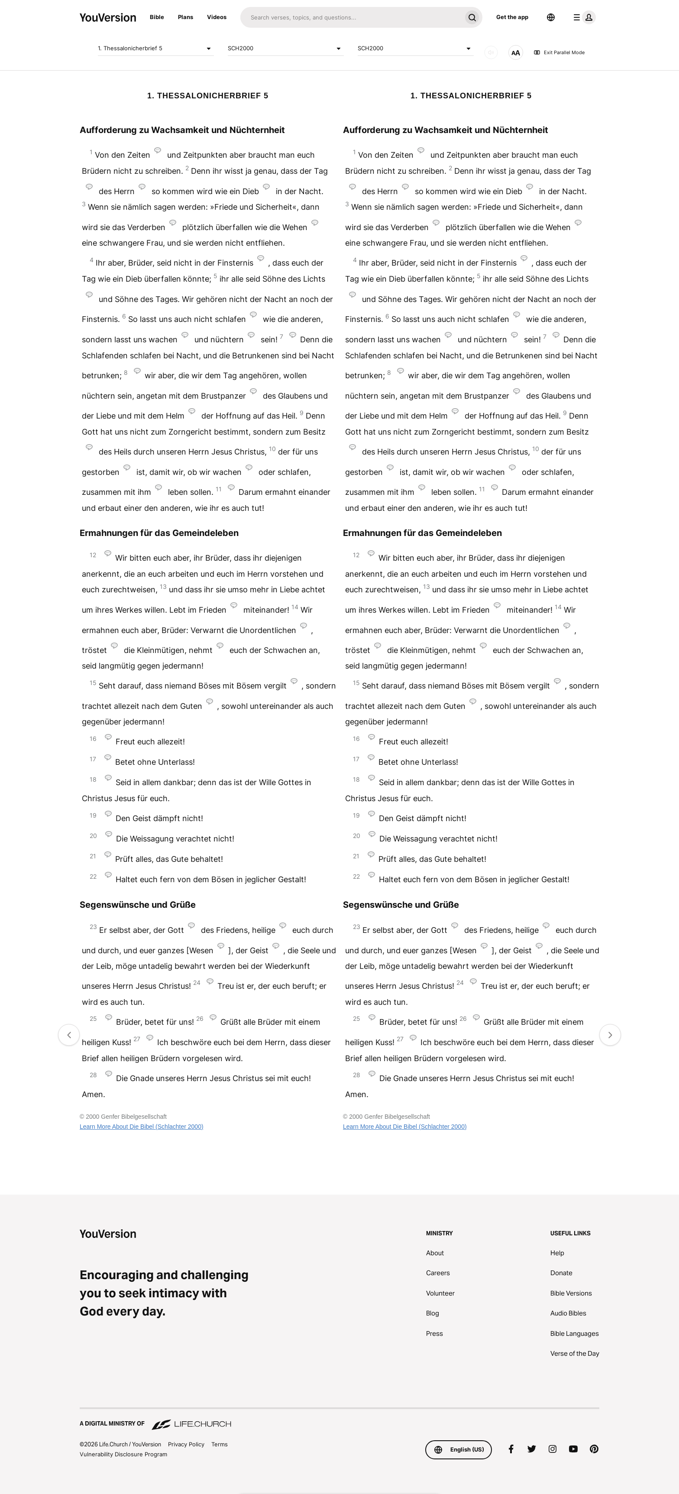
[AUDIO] (491, 52)
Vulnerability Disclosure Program (123, 1454)
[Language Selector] (550, 17)
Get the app (512, 16)
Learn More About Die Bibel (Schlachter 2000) (142, 1126)
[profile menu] (582, 17)
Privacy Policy (186, 1444)
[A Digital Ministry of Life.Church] (339, 1419)
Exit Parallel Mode (559, 52)
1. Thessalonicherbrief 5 (156, 48)
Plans (185, 16)
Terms (219, 1444)
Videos (216, 16)
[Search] (351, 17)
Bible (157, 16)
